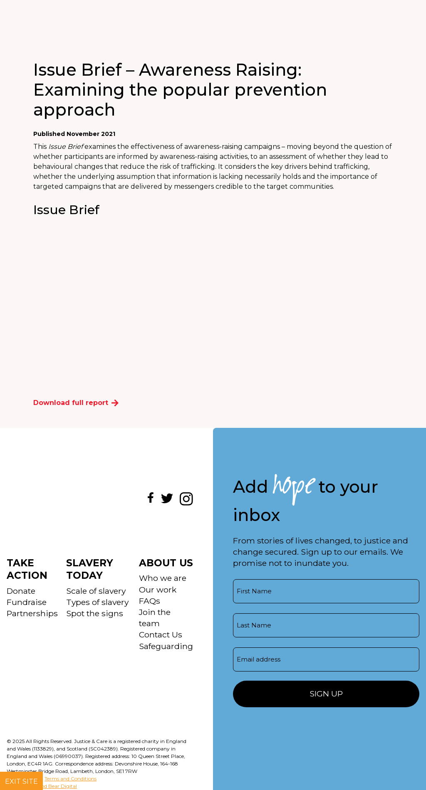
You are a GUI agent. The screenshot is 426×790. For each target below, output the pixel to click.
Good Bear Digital (55, 786)
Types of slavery (97, 602)
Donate (21, 591)
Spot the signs (94, 613)
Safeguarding (166, 646)
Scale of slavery (96, 591)
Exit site (21, 781)
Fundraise (27, 602)
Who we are (162, 578)
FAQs (149, 601)
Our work (157, 590)
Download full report (76, 403)
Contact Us (160, 634)
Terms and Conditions (71, 778)
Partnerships (32, 613)
